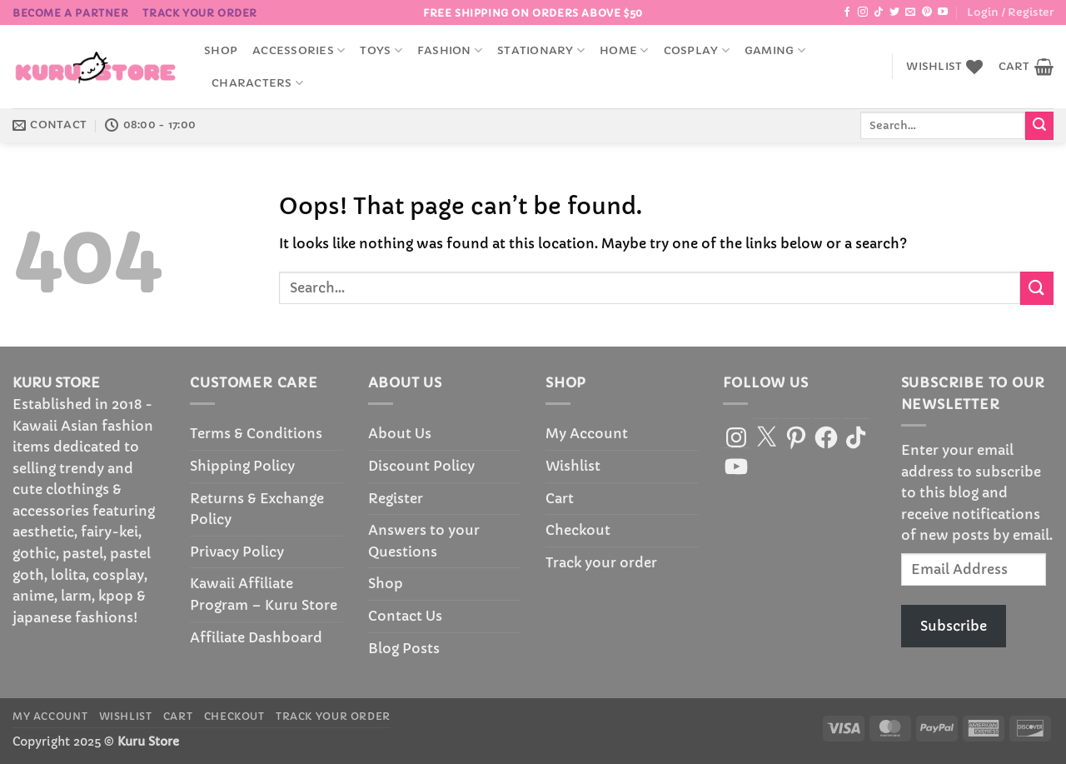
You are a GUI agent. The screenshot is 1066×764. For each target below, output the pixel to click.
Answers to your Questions (424, 541)
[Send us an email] (910, 12)
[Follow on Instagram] (863, 12)
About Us (399, 433)
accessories (298, 50)
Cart (559, 498)
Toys (380, 50)
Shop (220, 50)
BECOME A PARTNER (70, 13)
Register (395, 498)
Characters (257, 83)
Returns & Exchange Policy (257, 509)
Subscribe (953, 625)
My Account (586, 433)
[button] (1010, 12)
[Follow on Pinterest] (927, 12)
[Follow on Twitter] (894, 12)
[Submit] (1039, 126)
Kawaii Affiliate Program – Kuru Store (263, 594)
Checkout (577, 530)
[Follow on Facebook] (847, 12)
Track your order (199, 13)
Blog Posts (404, 648)
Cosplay (697, 50)
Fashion (449, 50)
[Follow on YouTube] (943, 12)
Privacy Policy (237, 551)
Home (624, 50)
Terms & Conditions (256, 433)
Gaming (775, 50)
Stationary (541, 50)
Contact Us (405, 615)
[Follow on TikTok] (879, 12)
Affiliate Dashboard (256, 637)
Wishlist (572, 465)
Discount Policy (421, 465)
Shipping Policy (242, 465)
